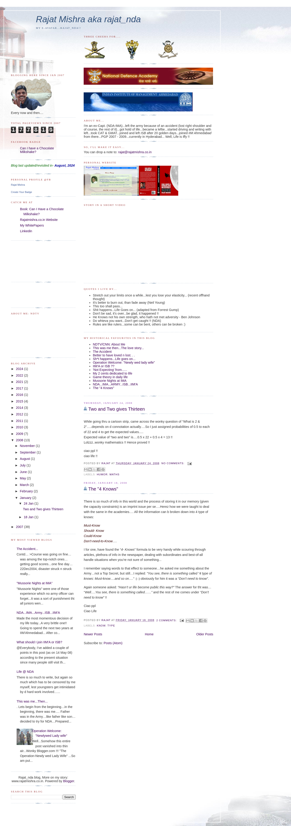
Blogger (68, 781)
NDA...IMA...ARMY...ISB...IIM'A (115, 384)
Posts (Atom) (113, 643)
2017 (20, 388)
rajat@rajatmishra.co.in (135, 152)
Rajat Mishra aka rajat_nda (88, 19)
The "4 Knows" (103, 388)
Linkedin (26, 231)
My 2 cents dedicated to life (112, 373)
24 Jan (29, 503)
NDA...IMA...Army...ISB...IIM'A (38, 612)
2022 (20, 375)
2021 (20, 382)
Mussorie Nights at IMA (109, 380)
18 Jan (29, 517)
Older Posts (204, 634)
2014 (20, 407)
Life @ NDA (25, 671)
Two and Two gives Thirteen (116, 409)
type (111, 625)
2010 (20, 427)
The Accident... (27, 549)
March (25, 485)
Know (101, 625)
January (26, 498)
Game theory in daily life (110, 377)
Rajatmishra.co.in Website (39, 220)
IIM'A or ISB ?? (103, 366)
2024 (20, 369)
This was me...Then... (32, 701)
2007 (20, 527)
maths (115, 474)
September (28, 452)
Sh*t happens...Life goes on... (114, 359)
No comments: (173, 463)
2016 (20, 395)
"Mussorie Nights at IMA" (35, 583)
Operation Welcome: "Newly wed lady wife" (124, 362)
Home (149, 634)
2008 (20, 440)
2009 (20, 434)
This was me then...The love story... (118, 348)
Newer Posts (93, 634)
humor (102, 474)
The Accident (102, 351)
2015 (20, 401)
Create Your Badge (21, 192)
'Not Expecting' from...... (110, 370)
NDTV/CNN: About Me (109, 344)
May (23, 478)
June (24, 472)
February (27, 491)
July (23, 465)
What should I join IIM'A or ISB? (39, 642)
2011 (20, 421)
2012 (20, 414)
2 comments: (167, 620)
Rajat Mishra (18, 184)
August (25, 459)
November (28, 446)
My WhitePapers (32, 225)
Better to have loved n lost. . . (114, 355)
